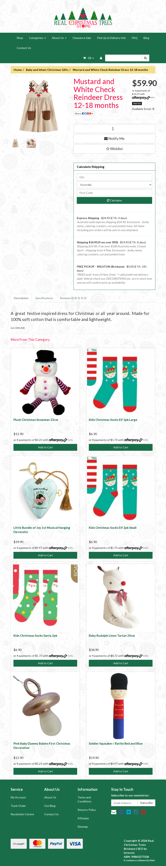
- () (88, 58)
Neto (152, 860)
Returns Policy (87, 809)
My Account (18, 797)
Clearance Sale (82, 38)
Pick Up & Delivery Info (111, 38)
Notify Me (114, 138)
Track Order (18, 805)
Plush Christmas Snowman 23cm (35, 419)
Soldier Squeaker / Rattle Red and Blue (116, 743)
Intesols (129, 852)
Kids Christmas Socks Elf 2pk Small (112, 527)
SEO (140, 848)
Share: (84, 113)
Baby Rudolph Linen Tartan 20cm (112, 635)
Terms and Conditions (84, 799)
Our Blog (49, 805)
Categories (37, 38)
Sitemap (83, 826)
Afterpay (83, 818)
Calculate (114, 200)
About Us (59, 38)
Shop (20, 38)
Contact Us (24, 48)
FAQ (134, 38)
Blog (146, 38)
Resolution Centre (22, 814)
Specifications (44, 298)
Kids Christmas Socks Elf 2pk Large (113, 419)
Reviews (73, 298)
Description (21, 298)
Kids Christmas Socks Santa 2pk (35, 635)
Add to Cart (45, 447)
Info (153, 97)
